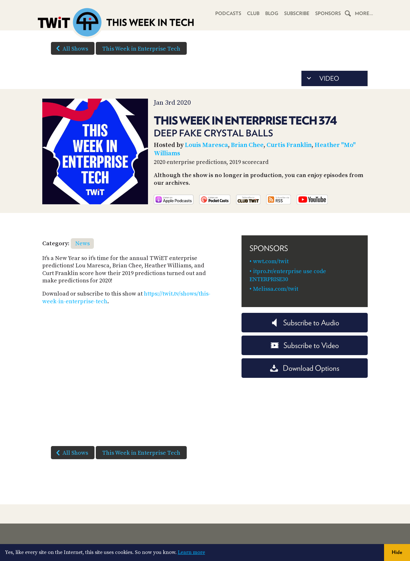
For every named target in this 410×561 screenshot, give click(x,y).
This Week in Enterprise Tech (141, 49)
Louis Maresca (206, 145)
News (82, 243)
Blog (271, 13)
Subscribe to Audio (304, 322)
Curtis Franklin (289, 145)
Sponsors (328, 13)
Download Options (304, 368)
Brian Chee (247, 145)
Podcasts (228, 13)
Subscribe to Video (305, 345)
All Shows (70, 48)
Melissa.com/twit (275, 289)
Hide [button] (397, 552)
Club (253, 13)
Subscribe (296, 13)
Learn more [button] (191, 552)
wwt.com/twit (271, 261)
